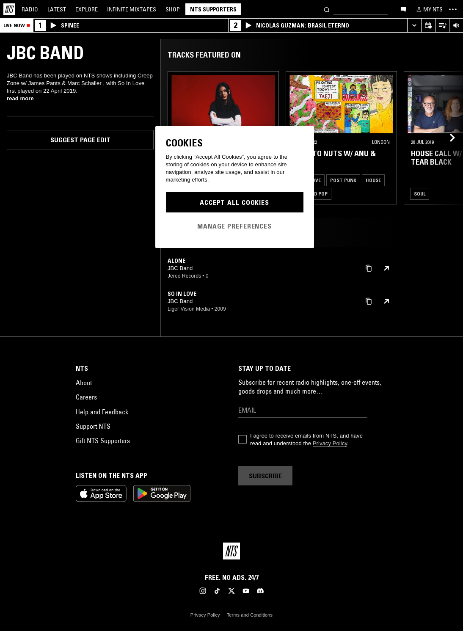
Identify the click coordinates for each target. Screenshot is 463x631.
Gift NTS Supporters (103, 440)
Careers (86, 397)
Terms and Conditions (250, 614)
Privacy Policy (330, 443)
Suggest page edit (80, 139)
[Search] (326, 9)
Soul (419, 193)
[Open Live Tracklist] (442, 26)
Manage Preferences (234, 226)
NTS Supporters (213, 9)
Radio (30, 9)
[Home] (9, 9)
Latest (56, 9)
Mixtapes (131, 9)
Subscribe (265, 475)
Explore (86, 9)
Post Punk (343, 180)
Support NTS (93, 426)
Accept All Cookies (234, 202)
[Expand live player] (414, 26)
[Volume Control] (456, 26)
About (84, 382)
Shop (172, 9)
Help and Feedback (102, 412)
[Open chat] (403, 9)
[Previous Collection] (447, 137)
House (373, 180)
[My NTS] (428, 9)
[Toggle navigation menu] (453, 9)
